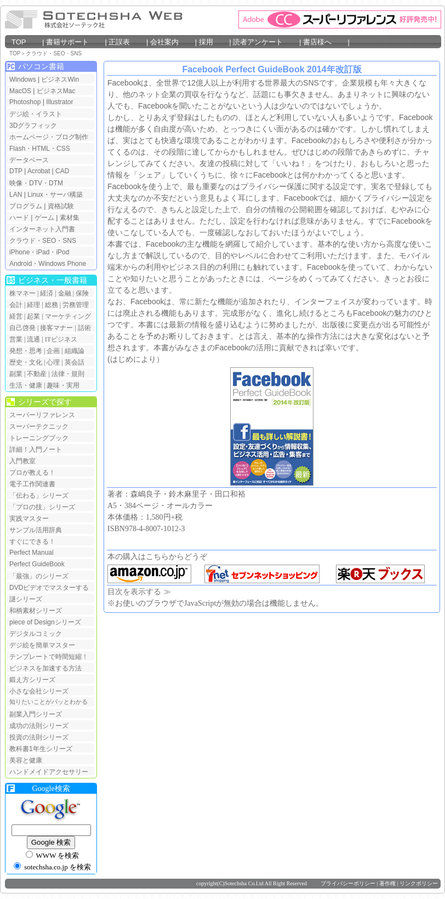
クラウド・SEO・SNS (54, 53)
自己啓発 (22, 328)
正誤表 (126, 42)
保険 (82, 293)
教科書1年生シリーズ (40, 749)
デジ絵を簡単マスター (42, 645)
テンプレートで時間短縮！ (48, 657)
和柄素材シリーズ (35, 610)
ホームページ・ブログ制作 (48, 137)
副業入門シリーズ (35, 714)
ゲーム (44, 217)
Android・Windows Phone (47, 264)
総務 (51, 305)
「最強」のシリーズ (39, 576)
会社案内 (171, 42)
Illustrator (59, 102)
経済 (46, 293)
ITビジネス (61, 339)
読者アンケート (265, 42)
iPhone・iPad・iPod (39, 252)
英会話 (74, 362)
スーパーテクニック (39, 426)
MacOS (20, 91)
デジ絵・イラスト (35, 114)
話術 (84, 328)
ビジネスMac (56, 91)
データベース (29, 160)
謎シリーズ (25, 599)
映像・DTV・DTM (36, 183)
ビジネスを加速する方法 (45, 668)
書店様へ (324, 42)
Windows (22, 79)
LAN (15, 194)
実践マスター (29, 518)
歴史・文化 (25, 362)
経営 (15, 316)
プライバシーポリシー (348, 883)
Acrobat (38, 171)
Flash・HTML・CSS (39, 148)
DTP (15, 171)
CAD (62, 171)
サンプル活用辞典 (35, 530)
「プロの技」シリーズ (42, 507)
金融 (64, 293)
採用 (213, 42)
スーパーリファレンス (42, 415)
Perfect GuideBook (37, 564)
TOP (26, 42)
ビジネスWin (60, 79)
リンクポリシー (419, 883)
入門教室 (22, 461)
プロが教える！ (32, 472)
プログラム (25, 206)
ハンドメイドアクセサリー (48, 772)
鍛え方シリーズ (32, 680)
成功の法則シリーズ (39, 726)
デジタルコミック (35, 634)
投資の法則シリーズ (39, 737)
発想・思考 (25, 351)
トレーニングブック (39, 438)
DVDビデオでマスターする (49, 587)
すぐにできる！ (32, 541)
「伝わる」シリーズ (39, 495)
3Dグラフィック (33, 125)
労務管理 (75, 305)
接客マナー (56, 328)
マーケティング (68, 316)
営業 (15, 339)
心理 (53, 362)
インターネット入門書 (42, 229)
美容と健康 (25, 760)
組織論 (74, 351)
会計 (15, 305)
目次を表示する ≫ (139, 592)
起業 (33, 316)
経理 (33, 305)
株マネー (22, 293)
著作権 (387, 883)
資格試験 (61, 206)
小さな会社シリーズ (39, 691)
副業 (15, 374)
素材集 (69, 217)
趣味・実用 (63, 385)
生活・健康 (25, 385)
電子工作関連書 (32, 484)
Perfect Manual (31, 552)
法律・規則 (68, 374)
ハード (19, 217)
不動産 (37, 374)
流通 (33, 339)
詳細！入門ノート (35, 449)
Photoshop (26, 102)
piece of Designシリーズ (45, 622)
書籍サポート (74, 42)
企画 (53, 351)
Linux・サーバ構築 (55, 194)
